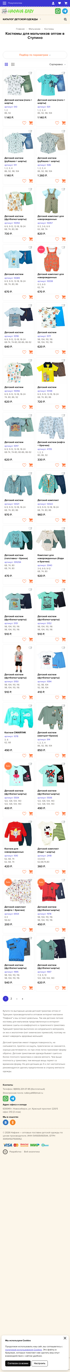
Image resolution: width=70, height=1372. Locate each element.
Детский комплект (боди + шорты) (48, 850)
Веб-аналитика (32, 1151)
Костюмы (49, 29)
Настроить (39, 1363)
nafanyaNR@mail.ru (33, 1093)
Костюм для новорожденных (14, 850)
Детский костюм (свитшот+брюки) (48, 734)
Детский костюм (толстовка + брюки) (16, 557)
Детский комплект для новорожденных (51, 218)
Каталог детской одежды (20, 19)
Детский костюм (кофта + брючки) (51, 444)
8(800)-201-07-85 (21, 1089)
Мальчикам (34, 29)
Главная (20, 29)
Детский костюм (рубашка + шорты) (15, 160)
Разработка (15, 1151)
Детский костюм (13, 274)
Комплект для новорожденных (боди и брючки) (51, 558)
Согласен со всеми (18, 1363)
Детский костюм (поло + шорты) (18, 102)
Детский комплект (48, 500)
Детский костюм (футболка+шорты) (15, 218)
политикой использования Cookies (23, 1349)
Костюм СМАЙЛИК (15, 732)
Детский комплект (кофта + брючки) (15, 908)
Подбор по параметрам (35, 54)
